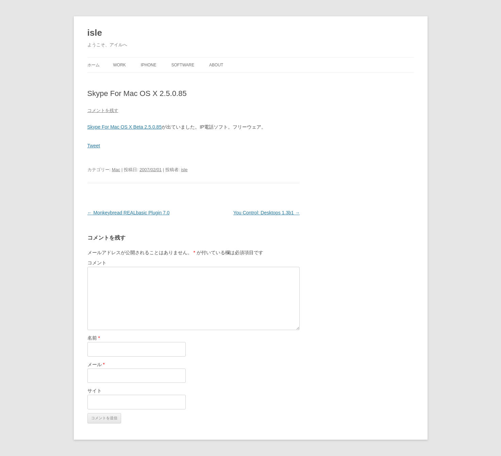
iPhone (148, 65)
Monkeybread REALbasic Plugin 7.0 (128, 212)
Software (183, 65)
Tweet (93, 145)
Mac (116, 169)
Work (119, 65)
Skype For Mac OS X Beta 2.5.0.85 (124, 127)
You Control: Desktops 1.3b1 (266, 212)
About (216, 65)
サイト (94, 390)
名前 (93, 338)
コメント (96, 262)
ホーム (93, 65)
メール (96, 364)
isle (94, 33)
